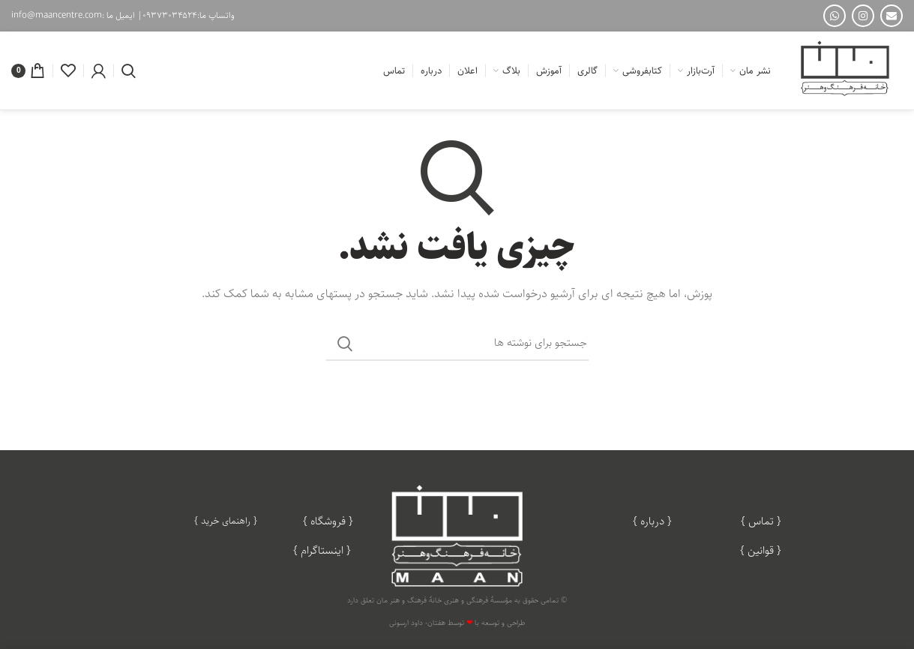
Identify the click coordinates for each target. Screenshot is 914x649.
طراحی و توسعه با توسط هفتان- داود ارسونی (457, 623)
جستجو (345, 343)
